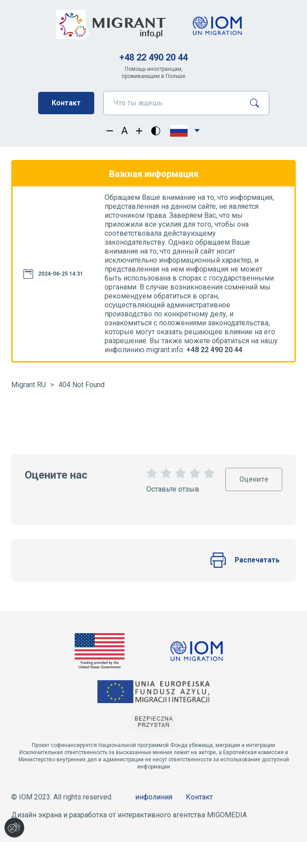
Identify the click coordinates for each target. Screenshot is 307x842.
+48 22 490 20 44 (153, 57)
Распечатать (245, 560)
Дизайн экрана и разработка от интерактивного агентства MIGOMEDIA (129, 815)
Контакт (66, 103)
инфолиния (153, 797)
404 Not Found (81, 384)
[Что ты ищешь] (173, 103)
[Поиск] (258, 103)
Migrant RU (28, 384)
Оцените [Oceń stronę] (253, 476)
